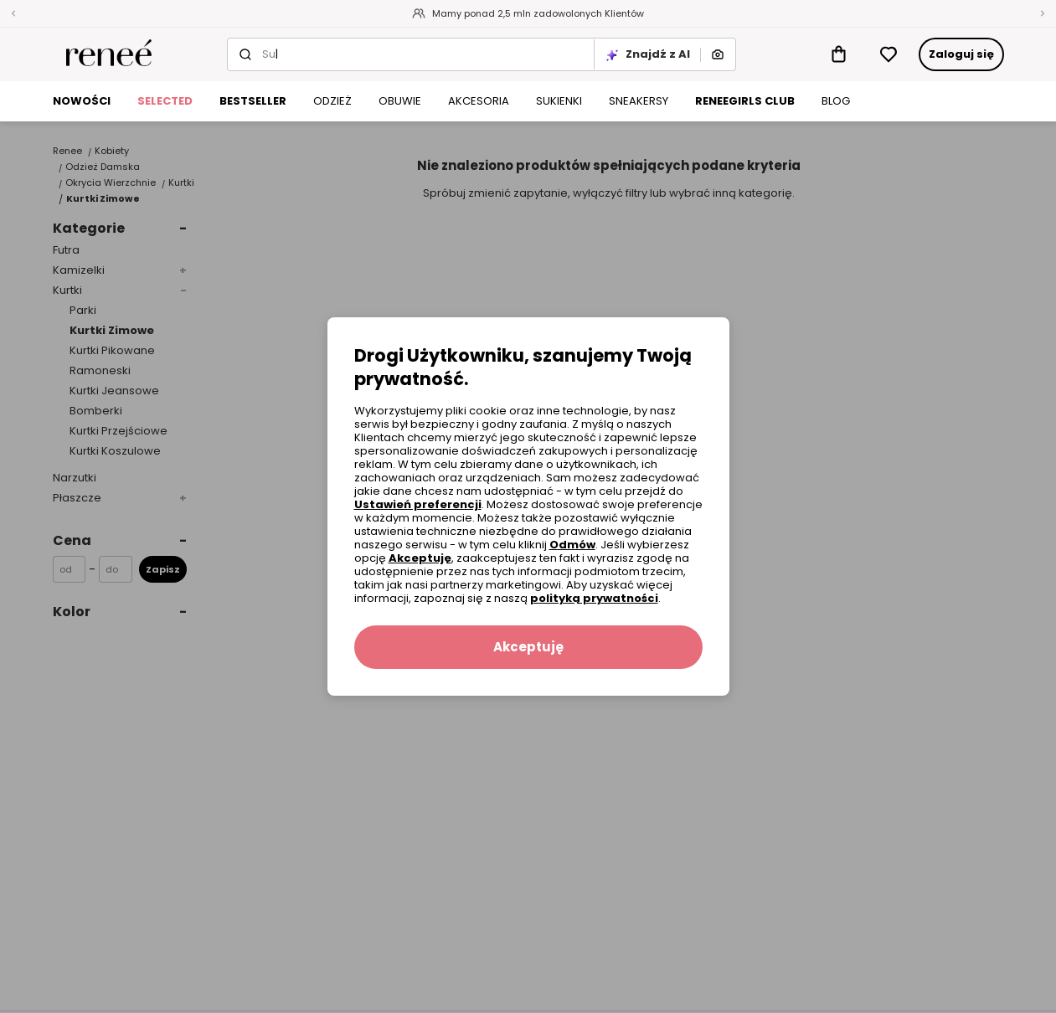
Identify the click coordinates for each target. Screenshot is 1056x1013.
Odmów (572, 545)
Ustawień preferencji (418, 504)
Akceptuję (420, 558)
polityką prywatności (594, 598)
